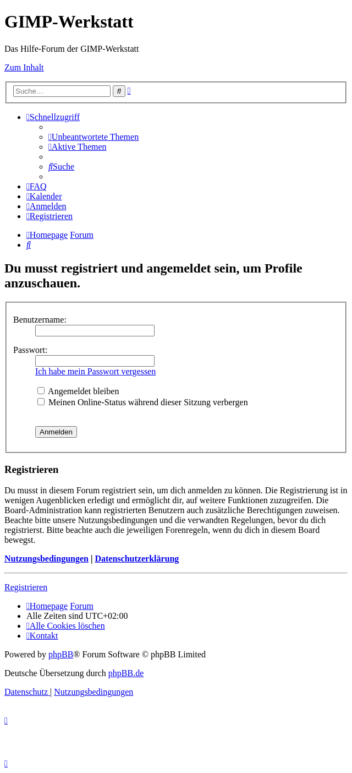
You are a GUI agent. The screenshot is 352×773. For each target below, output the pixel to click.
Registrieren (25, 587)
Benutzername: (40, 319)
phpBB (60, 654)
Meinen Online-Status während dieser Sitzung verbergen (142, 402)
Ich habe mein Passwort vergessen (95, 371)
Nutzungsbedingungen (46, 558)
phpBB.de (126, 673)
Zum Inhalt (24, 67)
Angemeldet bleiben (78, 391)
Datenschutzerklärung (137, 558)
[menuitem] (93, 136)
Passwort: (30, 350)
